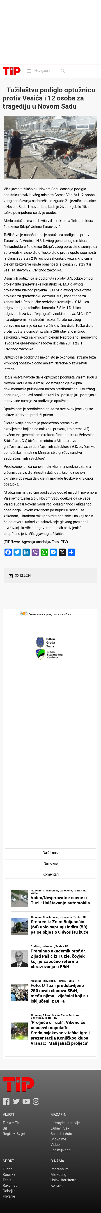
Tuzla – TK (11, 1123)
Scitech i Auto (61, 1134)
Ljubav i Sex (59, 1128)
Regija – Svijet (14, 1134)
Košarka (9, 1174)
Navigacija (38, 71)
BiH (5, 1128)
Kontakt (56, 1185)
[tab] (50, 853)
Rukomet (10, 1185)
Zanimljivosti (60, 1150)
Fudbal (8, 1169)
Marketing (58, 1174)
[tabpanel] (50, 969)
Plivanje (9, 1196)
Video (55, 1144)
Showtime (58, 1139)
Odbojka (9, 1191)
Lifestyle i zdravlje (65, 1123)
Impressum (59, 1169)
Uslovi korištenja (63, 1180)
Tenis (7, 1180)
